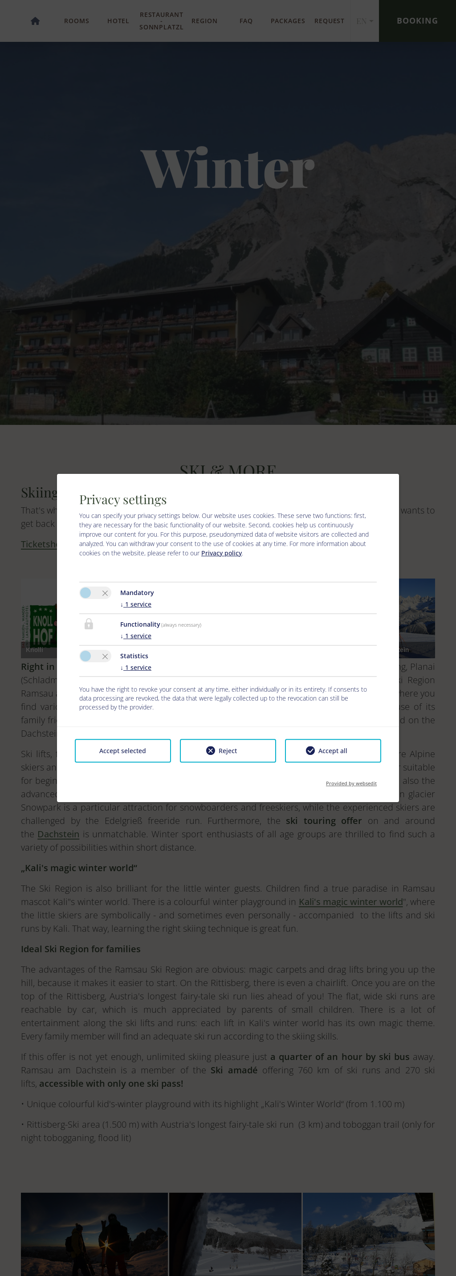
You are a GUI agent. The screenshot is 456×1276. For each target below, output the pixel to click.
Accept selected (122, 750)
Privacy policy (221, 553)
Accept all (332, 750)
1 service (135, 604)
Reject (228, 750)
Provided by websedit (351, 780)
